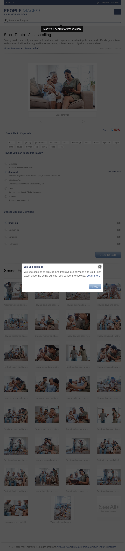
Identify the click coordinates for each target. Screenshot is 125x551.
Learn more (93, 275)
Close (95, 286)
